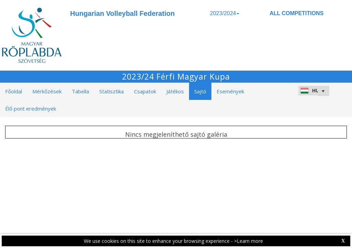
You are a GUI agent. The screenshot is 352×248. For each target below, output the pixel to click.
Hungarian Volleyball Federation (122, 13)
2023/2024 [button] (225, 13)
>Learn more (248, 241)
